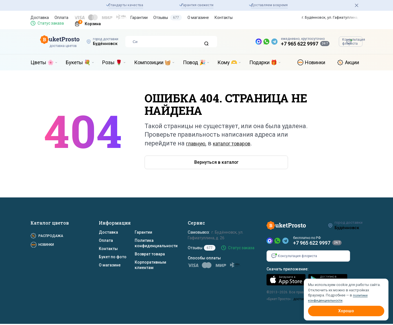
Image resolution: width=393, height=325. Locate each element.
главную (198, 143)
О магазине (198, 17)
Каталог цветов (49, 224)
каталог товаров (244, 143)
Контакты (224, 17)
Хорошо (346, 311)
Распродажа (50, 237)
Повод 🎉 (194, 62)
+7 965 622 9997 (269, 44)
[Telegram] (285, 242)
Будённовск (100, 43)
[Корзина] (85, 23)
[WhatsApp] (277, 242)
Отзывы (167, 17)
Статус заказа (51, 23)
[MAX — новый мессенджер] (228, 41)
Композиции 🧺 (152, 62)
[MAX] (270, 242)
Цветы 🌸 (42, 62)
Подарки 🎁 (263, 62)
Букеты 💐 (78, 62)
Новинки (315, 62)
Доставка (39, 17)
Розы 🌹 (112, 62)
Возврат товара (150, 255)
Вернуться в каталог (178, 163)
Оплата (61, 17)
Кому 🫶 (227, 62)
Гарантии (139, 17)
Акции (352, 62)
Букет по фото (112, 258)
